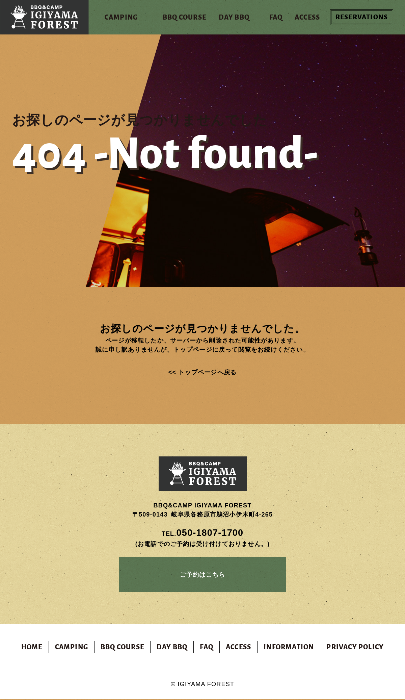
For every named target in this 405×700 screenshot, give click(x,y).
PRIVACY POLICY (355, 648)
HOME (32, 648)
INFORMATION (289, 648)
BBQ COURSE (122, 648)
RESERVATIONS (361, 17)
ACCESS (238, 648)
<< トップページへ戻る (202, 372)
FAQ (206, 648)
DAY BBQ (172, 648)
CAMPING (71, 648)
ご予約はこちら (202, 575)
